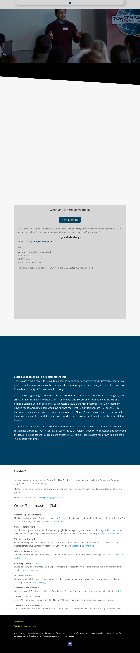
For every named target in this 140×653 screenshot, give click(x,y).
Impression (18, 622)
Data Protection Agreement (25, 626)
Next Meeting (70, 219)
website (46, 521)
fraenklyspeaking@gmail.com (49, 497)
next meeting (58, 521)
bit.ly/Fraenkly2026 (42, 241)
